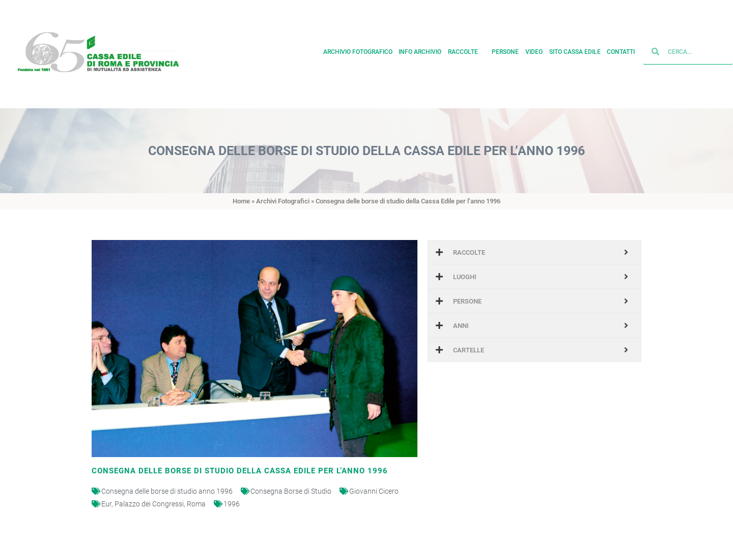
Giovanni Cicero (374, 491)
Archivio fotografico (357, 48)
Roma (196, 504)
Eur (106, 504)
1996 (231, 504)
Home (241, 201)
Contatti (621, 48)
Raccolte (467, 49)
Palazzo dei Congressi (149, 504)
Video (534, 48)
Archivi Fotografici (282, 201)
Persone (505, 48)
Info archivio (420, 48)
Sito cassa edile (575, 48)
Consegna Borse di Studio (290, 491)
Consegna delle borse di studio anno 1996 (167, 491)
